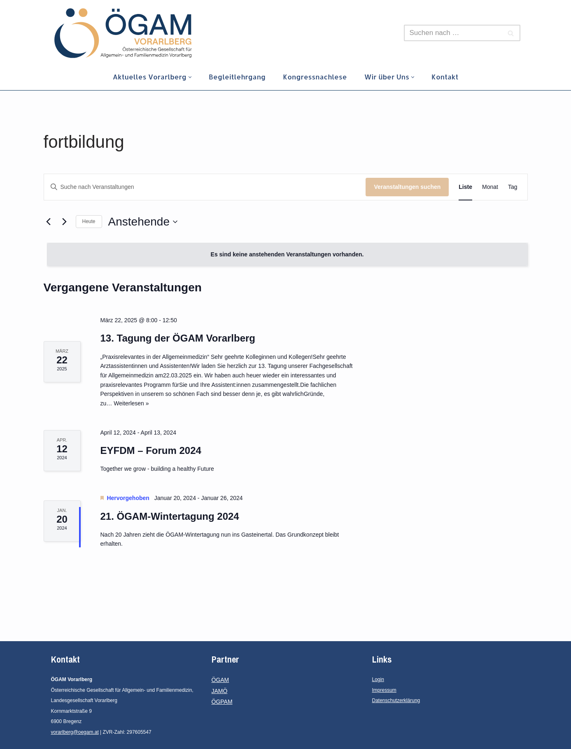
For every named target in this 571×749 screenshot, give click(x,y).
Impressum (384, 690)
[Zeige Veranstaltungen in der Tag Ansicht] (512, 187)
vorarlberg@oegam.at (75, 732)
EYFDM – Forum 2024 (150, 450)
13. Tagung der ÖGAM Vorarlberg (178, 338)
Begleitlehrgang (237, 76)
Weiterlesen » (131, 403)
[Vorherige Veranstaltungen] (49, 222)
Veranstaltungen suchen (407, 187)
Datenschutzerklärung (396, 700)
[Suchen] (453, 33)
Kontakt (446, 76)
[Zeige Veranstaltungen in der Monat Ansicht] (490, 187)
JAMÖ (220, 691)
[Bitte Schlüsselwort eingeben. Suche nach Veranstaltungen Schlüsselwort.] (205, 187)
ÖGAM (220, 680)
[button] (189, 77)
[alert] (287, 254)
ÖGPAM (222, 701)
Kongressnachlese (315, 76)
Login (378, 679)
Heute (89, 221)
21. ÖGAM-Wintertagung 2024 (169, 516)
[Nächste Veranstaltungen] (65, 222)
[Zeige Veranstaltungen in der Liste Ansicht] (465, 187)
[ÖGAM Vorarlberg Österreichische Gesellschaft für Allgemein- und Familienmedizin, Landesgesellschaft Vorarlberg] (123, 33)
